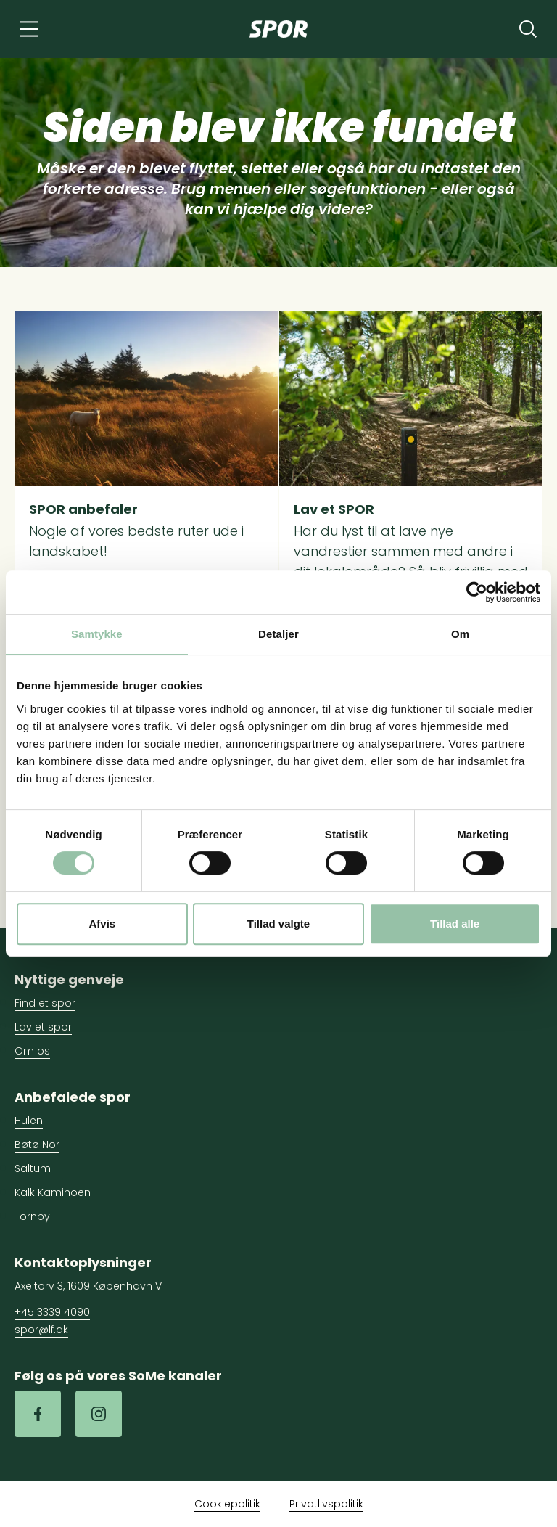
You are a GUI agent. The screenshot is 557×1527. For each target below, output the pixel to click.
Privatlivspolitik (326, 1504)
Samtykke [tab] (97, 634)
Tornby (32, 1216)
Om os (32, 1051)
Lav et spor (43, 1027)
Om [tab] (460, 634)
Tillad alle (454, 923)
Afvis (101, 923)
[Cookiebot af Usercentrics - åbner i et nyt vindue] (476, 592)
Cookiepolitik (227, 1504)
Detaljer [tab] (278, 634)
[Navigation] (29, 29)
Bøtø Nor (37, 1144)
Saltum (33, 1168)
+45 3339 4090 (52, 1312)
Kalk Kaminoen (53, 1192)
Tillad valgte (278, 923)
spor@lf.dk (41, 1329)
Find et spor (45, 1003)
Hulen (29, 1120)
